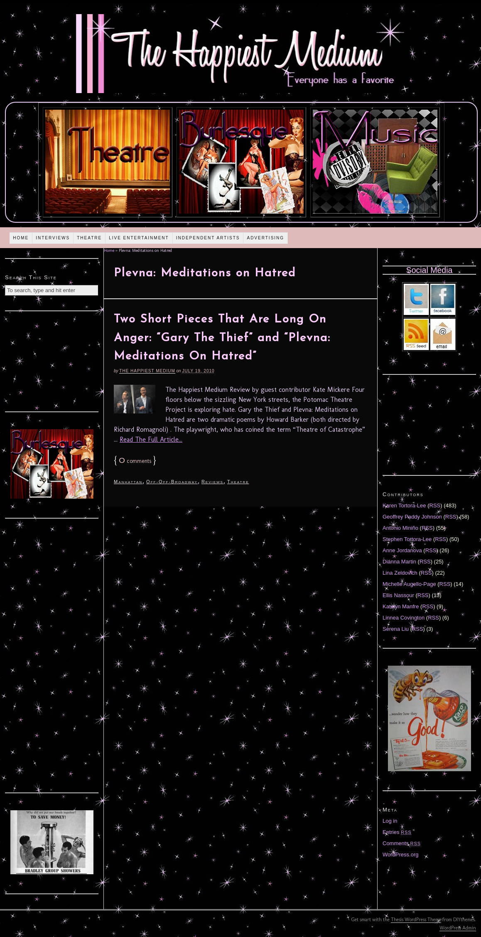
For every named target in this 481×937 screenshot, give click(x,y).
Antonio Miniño (400, 528)
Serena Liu (396, 629)
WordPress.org (400, 854)
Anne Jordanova (402, 550)
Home (21, 238)
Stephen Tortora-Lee (407, 539)
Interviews (53, 238)
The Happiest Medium (147, 371)
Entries (397, 832)
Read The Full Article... (151, 439)
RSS (435, 505)
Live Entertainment (139, 238)
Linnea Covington (404, 618)
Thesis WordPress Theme (416, 919)
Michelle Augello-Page (409, 584)
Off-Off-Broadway (172, 481)
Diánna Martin (399, 561)
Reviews (212, 481)
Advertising (265, 238)
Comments (402, 843)
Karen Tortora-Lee (404, 505)
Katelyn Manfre (401, 606)
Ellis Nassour (398, 595)
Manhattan (128, 481)
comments (135, 461)
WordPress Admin (457, 928)
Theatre (89, 238)
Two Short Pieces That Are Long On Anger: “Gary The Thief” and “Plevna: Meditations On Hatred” (222, 338)
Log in (390, 821)
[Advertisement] (51, 360)
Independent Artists (208, 238)
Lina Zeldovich (400, 573)
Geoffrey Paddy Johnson (412, 517)
